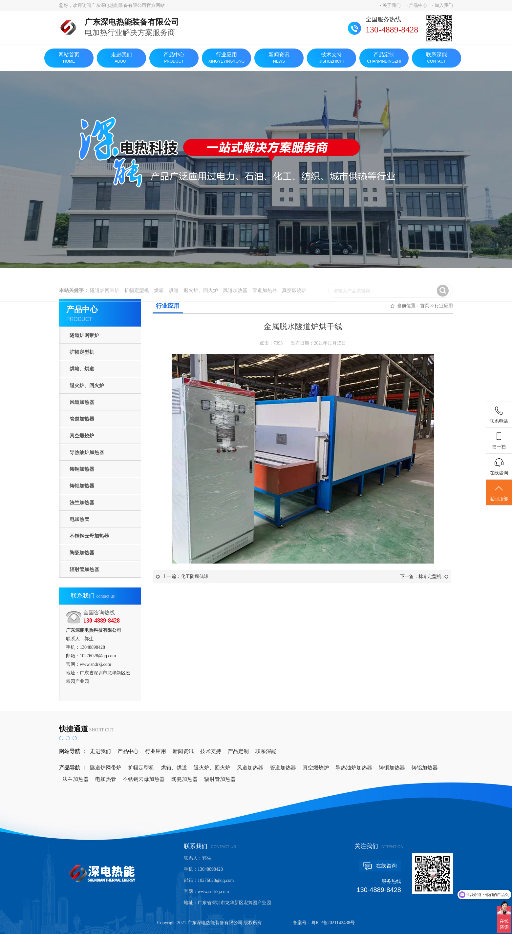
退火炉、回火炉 (87, 385)
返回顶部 (499, 492)
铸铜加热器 (82, 469)
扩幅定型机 (82, 352)
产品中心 (418, 5)
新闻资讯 (279, 58)
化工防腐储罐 (194, 576)
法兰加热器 (82, 502)
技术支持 (331, 58)
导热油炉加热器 (87, 452)
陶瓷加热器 (82, 552)
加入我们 (444, 5)
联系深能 (436, 58)
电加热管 (79, 519)
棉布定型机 (429, 576)
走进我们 (121, 58)
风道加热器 (82, 402)
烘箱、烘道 (82, 368)
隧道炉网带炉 (84, 335)
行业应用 (226, 58)
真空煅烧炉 (82, 435)
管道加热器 (82, 419)
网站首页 (69, 58)
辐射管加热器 (84, 569)
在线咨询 (386, 865)
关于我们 (391, 5)
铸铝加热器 (82, 485)
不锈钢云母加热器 (89, 536)
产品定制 (384, 58)
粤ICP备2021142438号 (333, 922)
